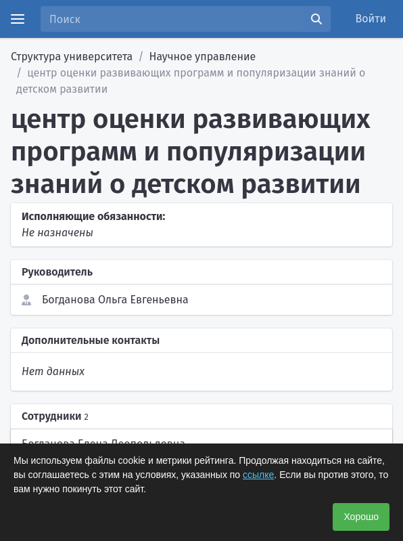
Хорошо (361, 516)
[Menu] (17, 19)
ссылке (258, 474)
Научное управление (202, 56)
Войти (371, 18)
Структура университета (72, 56)
